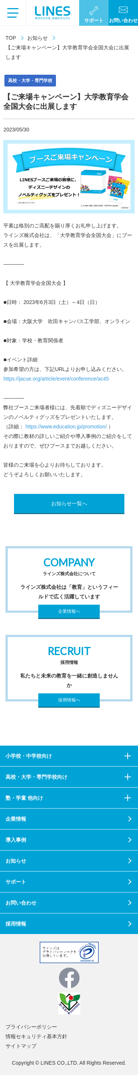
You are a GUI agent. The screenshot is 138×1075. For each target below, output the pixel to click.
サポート (16, 882)
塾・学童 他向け (24, 798)
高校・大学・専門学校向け (36, 777)
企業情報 (16, 819)
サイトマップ (21, 1046)
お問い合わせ (21, 903)
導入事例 (16, 840)
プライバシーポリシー (31, 1027)
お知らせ (37, 38)
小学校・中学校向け (29, 756)
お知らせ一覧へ (69, 503)
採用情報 (16, 924)
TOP (11, 38)
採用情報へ (69, 700)
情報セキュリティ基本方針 (36, 1036)
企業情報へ (69, 611)
